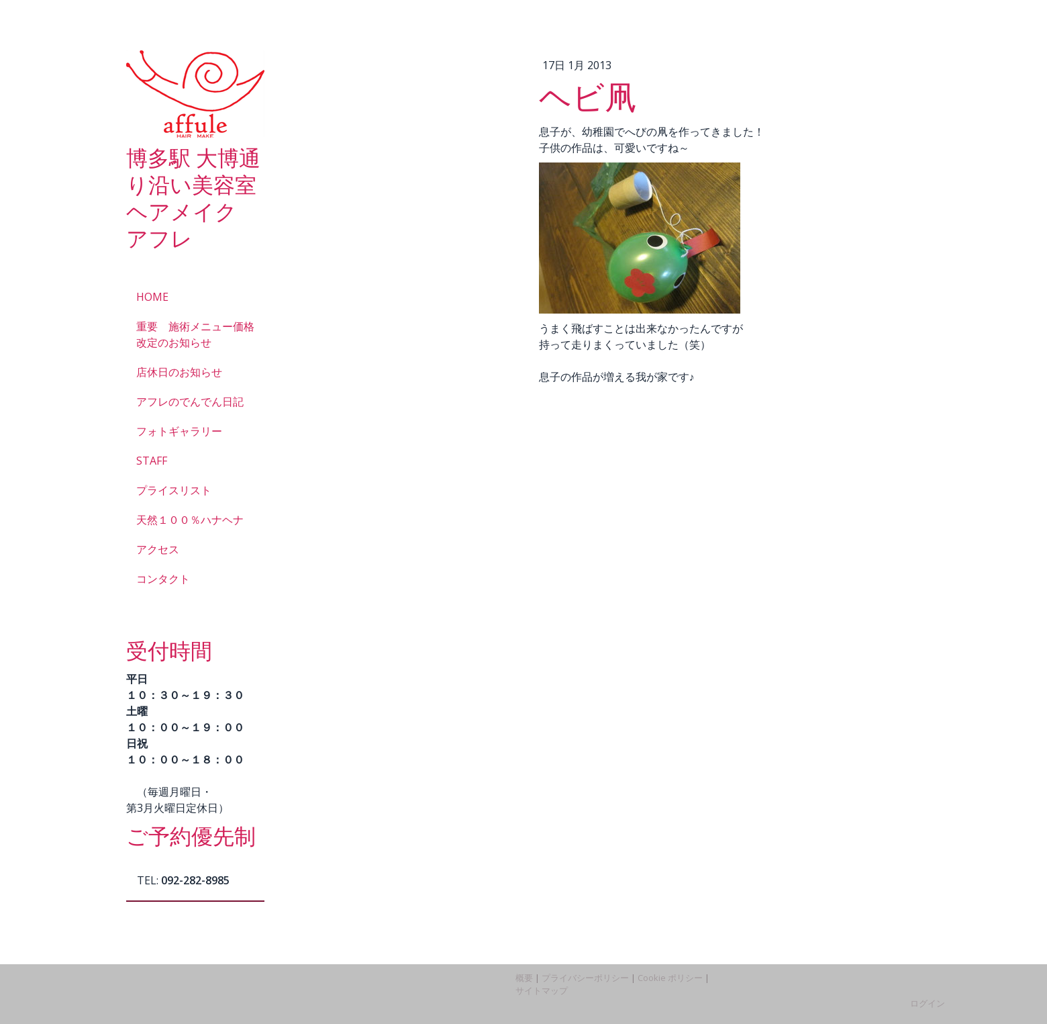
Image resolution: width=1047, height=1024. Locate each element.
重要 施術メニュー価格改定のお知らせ (195, 334)
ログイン (927, 1003)
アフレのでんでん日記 (190, 401)
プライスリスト (173, 490)
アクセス (157, 549)
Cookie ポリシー (670, 978)
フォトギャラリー (179, 431)
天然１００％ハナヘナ (190, 519)
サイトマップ (541, 990)
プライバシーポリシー (585, 978)
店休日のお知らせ (179, 372)
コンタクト (163, 578)
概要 (524, 978)
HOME (152, 296)
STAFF (151, 460)
